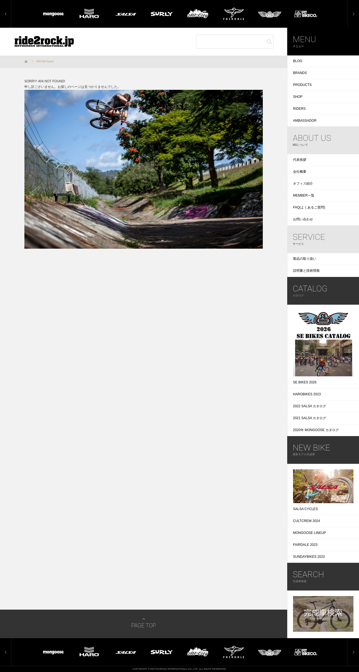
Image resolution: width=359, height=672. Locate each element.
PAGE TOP (143, 625)
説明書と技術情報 (306, 271)
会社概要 (299, 172)
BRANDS (300, 73)
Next (351, 2)
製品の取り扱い (304, 259)
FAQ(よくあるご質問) (309, 207)
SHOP (297, 97)
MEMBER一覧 (303, 195)
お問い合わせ (303, 219)
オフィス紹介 (303, 183)
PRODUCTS (302, 85)
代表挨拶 (299, 160)
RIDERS (299, 109)
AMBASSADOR (305, 121)
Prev (3, 2)
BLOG (297, 61)
